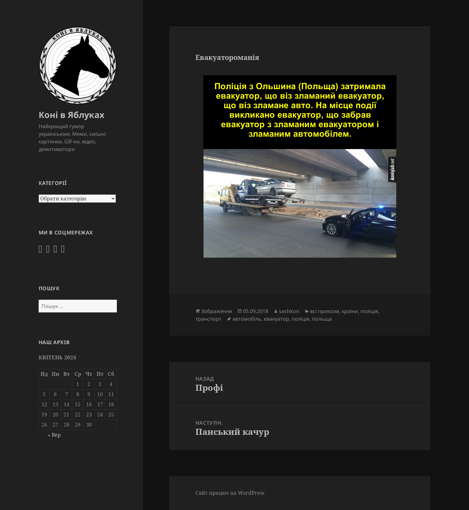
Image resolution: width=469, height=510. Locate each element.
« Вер (54, 434)
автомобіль (246, 318)
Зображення (216, 311)
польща (322, 318)
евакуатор (276, 318)
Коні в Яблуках (72, 115)
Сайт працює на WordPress (229, 492)
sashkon (289, 311)
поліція (369, 311)
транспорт (208, 318)
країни (350, 311)
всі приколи (324, 311)
